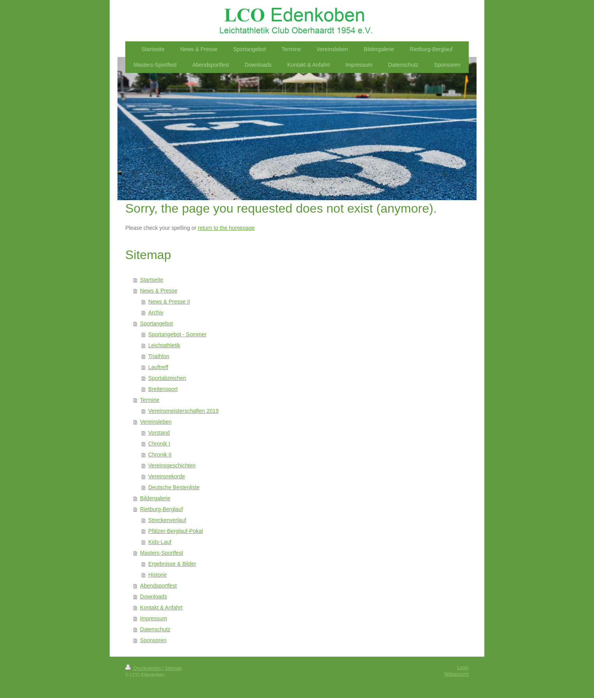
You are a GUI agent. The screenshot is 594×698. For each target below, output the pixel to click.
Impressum (153, 618)
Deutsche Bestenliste (174, 487)
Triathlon (158, 356)
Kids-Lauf (159, 542)
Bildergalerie (155, 498)
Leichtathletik (164, 345)
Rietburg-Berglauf (161, 509)
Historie (157, 575)
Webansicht (457, 674)
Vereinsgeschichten (172, 465)
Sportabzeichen (167, 378)
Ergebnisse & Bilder (172, 564)
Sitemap (173, 668)
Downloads (153, 596)
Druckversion (143, 668)
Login (463, 667)
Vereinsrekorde (166, 476)
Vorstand (159, 433)
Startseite (151, 280)
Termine (150, 400)
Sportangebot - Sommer (177, 334)
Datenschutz (155, 629)
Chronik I (159, 443)
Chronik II (160, 454)
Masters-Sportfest (161, 553)
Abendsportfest (158, 586)
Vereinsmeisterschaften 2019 (183, 411)
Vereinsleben (156, 422)
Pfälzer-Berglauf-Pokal (175, 531)
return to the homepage (226, 228)
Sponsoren (153, 640)
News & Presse (159, 291)
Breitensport (163, 389)
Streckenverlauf (167, 520)
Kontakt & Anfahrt (161, 607)
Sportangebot (156, 323)
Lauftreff (158, 367)
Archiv (156, 312)
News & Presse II (169, 301)
